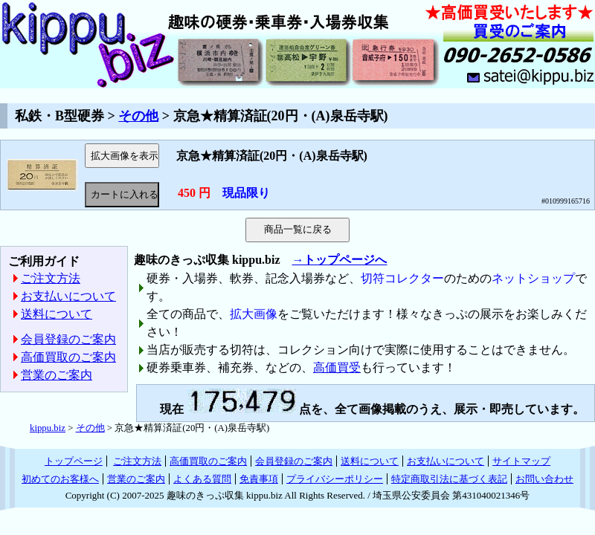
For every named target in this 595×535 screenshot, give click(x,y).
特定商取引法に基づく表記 (449, 478)
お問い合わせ (544, 478)
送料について (56, 314)
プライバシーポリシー (334, 478)
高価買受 (337, 367)
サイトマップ (521, 461)
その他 (138, 115)
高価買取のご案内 (68, 357)
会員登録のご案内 (68, 339)
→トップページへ (339, 259)
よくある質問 (202, 478)
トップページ (74, 461)
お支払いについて (68, 296)
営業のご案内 (56, 375)
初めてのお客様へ (60, 478)
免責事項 (258, 478)
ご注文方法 (50, 278)
